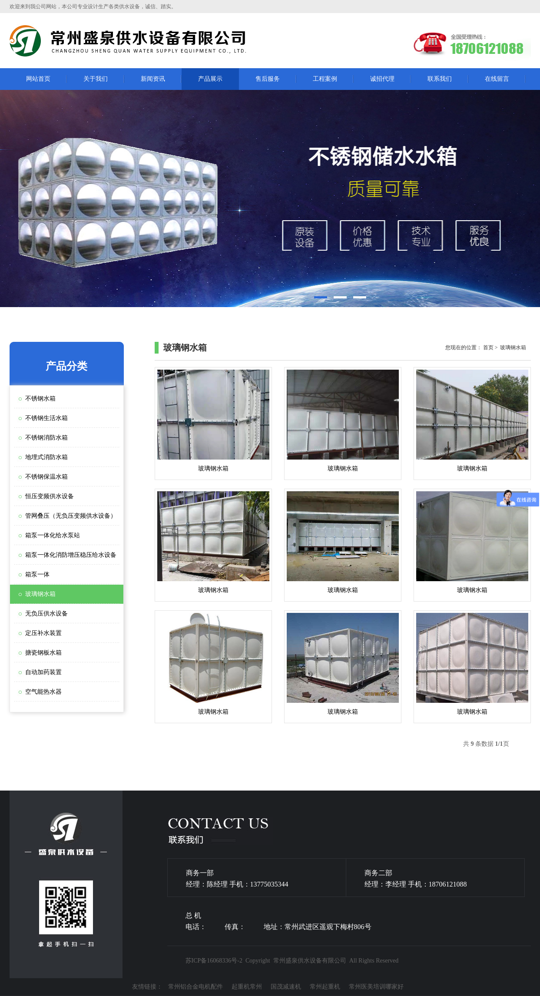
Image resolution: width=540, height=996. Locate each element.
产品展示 (210, 79)
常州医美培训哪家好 (376, 986)
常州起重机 (325, 986)
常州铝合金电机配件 (195, 986)
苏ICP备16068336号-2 (214, 960)
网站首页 (38, 79)
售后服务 (267, 79)
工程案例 (325, 79)
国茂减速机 (286, 986)
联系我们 (439, 79)
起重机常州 (247, 986)
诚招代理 (382, 79)
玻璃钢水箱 (213, 421)
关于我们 (95, 79)
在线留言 (497, 79)
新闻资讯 (153, 79)
